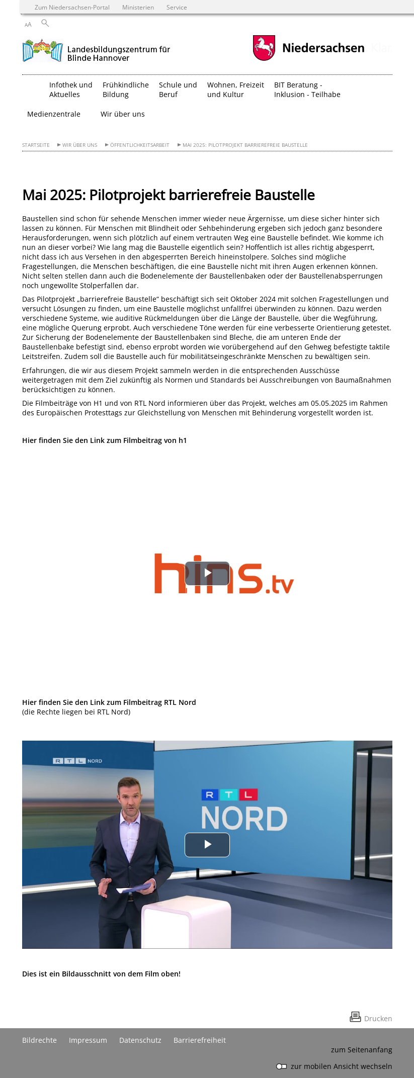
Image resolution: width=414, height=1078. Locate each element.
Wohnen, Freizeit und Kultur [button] (235, 89)
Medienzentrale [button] (53, 114)
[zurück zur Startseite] (96, 49)
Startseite (36, 145)
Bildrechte (39, 1040)
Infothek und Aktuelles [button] (71, 89)
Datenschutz (140, 1040)
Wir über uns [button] (123, 114)
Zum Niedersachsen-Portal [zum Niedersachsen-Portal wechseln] (72, 7)
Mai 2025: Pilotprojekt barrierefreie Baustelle (245, 145)
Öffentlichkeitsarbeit (140, 145)
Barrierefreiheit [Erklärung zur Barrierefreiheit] (200, 1040)
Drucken (378, 1018)
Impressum (88, 1040)
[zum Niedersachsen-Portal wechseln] (308, 59)
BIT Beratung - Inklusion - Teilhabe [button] (307, 89)
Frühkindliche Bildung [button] (126, 89)
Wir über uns (79, 145)
